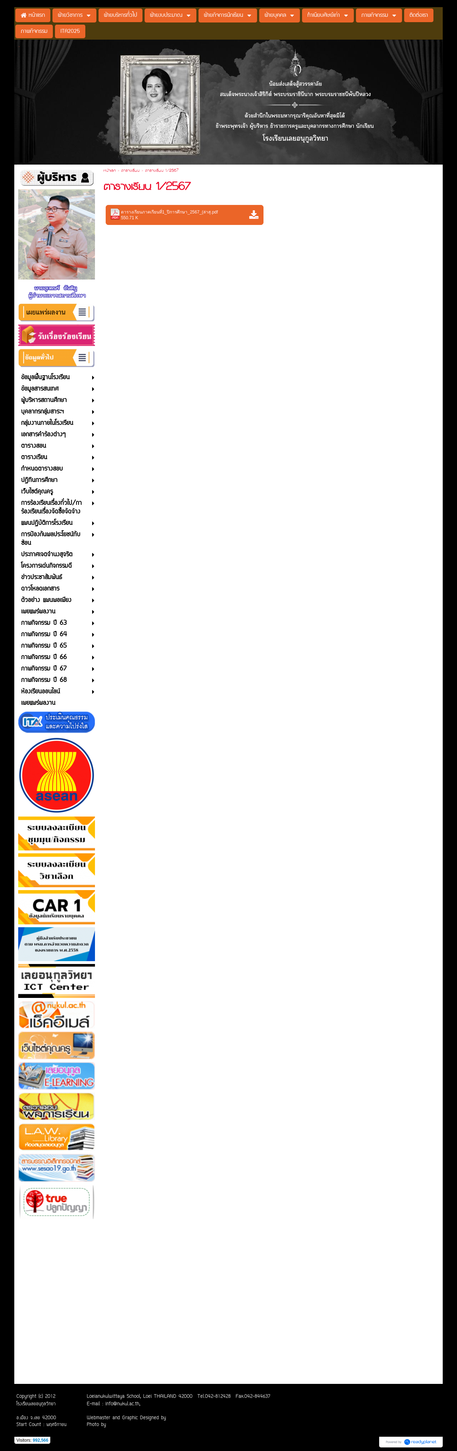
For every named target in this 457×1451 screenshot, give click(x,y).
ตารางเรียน (130, 171)
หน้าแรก (110, 171)
